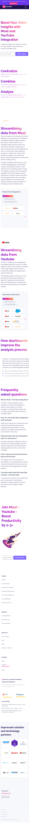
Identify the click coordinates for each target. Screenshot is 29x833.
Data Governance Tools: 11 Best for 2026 (12, 708)
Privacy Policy (4, 816)
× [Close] (26, 3)
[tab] (7, 196)
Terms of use (3, 811)
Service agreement (5, 814)
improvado (3, 809)
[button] (25, 7)
